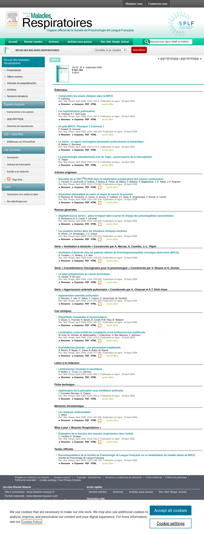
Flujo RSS (14, 179)
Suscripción (13, 157)
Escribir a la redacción (18, 171)
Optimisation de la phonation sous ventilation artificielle (91, 390)
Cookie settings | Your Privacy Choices (60, 480)
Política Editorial (154, 477)
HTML (93, 104)
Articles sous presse (80, 41)
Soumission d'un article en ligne (22, 194)
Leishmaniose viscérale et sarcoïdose (80, 369)
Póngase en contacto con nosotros (32, 477)
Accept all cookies (170, 510)
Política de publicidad (176, 477)
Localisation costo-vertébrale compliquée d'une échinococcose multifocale (102, 332)
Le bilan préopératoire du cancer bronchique (84, 274)
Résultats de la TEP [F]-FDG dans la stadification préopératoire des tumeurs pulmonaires (111, 179)
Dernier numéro (33, 41)
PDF (87, 104)
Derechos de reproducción (20, 126)
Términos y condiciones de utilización (123, 477)
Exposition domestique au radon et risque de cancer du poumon (96, 194)
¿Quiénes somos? (62, 477)
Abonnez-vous (133, 3)
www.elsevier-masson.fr (41, 491)
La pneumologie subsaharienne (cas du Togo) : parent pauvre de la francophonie (105, 157)
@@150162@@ (168, 58)
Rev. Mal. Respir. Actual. (115, 41)
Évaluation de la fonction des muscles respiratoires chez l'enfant (96, 433)
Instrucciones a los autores (20, 112)
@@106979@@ (15, 119)
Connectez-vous (157, 3)
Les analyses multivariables (75, 412)
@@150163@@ (191, 58)
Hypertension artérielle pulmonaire (79, 295)
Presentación (14, 70)
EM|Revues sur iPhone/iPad (21, 142)
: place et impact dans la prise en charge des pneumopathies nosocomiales (116, 215)
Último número (15, 76)
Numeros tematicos (17, 96)
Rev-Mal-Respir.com (17, 201)
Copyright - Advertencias (89, 477)
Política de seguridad (25, 480)
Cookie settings (171, 523)
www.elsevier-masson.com (42, 495)
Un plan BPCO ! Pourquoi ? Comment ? (81, 126)
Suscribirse (139, 50)
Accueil (13, 41)
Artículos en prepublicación (21, 83)
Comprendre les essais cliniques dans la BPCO (86, 96)
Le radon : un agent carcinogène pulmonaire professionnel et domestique (101, 141)
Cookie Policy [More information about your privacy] (32, 522)
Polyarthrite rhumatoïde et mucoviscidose (83, 317)
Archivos (11, 89)
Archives (54, 41)
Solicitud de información (19, 164)
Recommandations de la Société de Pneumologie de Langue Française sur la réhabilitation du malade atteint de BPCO (127, 455)
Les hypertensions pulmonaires (77, 111)
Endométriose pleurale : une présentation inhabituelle (90, 347)
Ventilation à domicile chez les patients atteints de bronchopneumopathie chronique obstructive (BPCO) (119, 252)
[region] (102, 516)
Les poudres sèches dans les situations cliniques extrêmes (93, 231)
